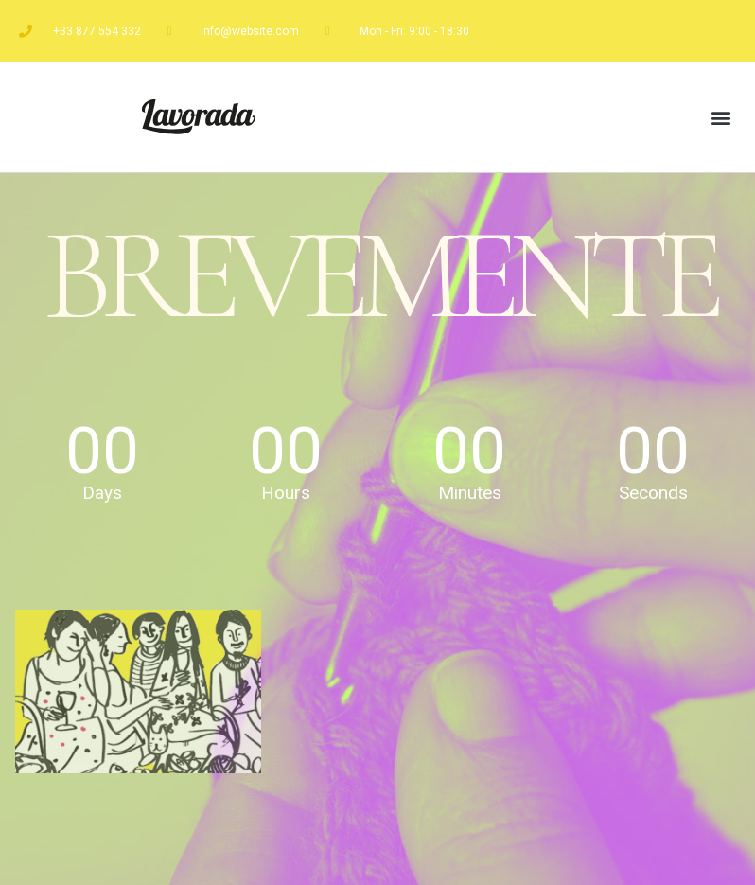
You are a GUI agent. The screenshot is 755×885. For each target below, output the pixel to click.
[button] (720, 117)
